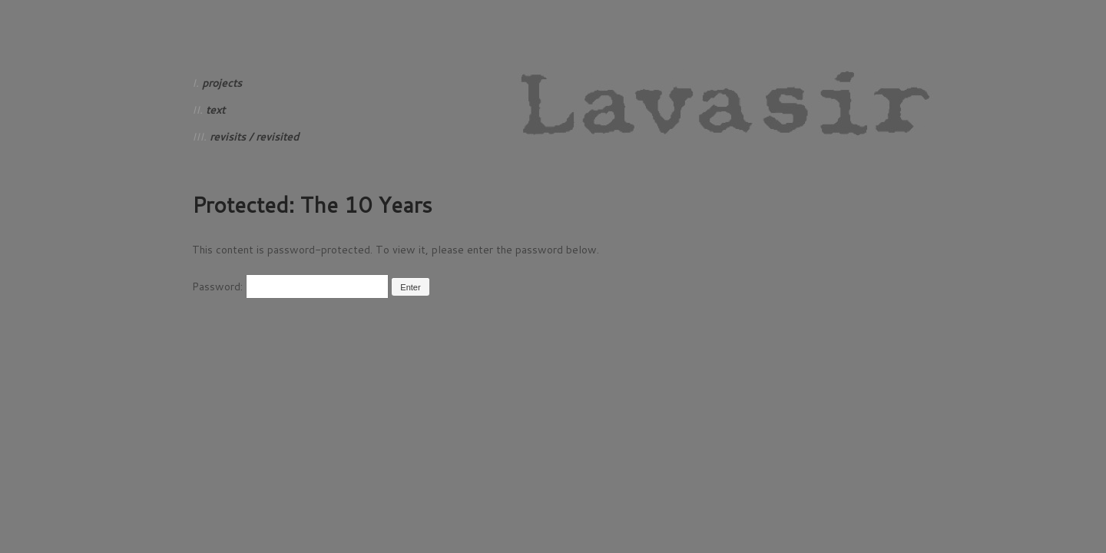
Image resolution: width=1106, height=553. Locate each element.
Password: (290, 286)
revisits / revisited (254, 136)
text (215, 110)
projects (222, 83)
